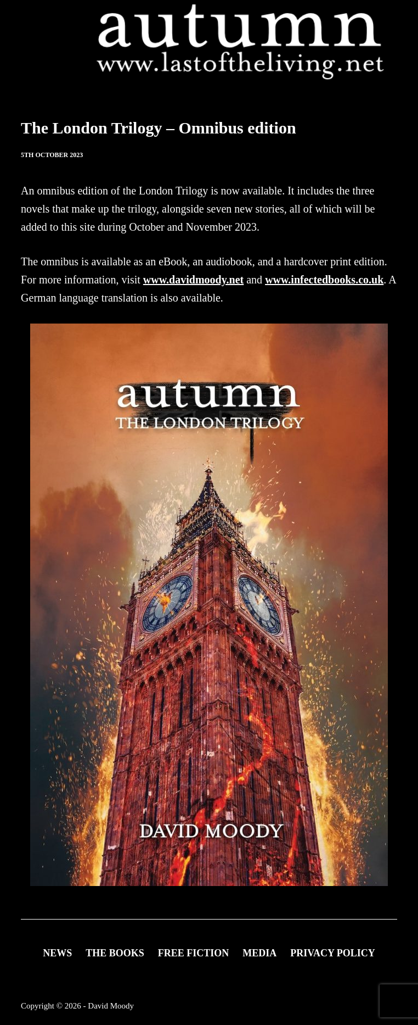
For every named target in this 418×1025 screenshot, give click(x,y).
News (57, 953)
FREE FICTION (193, 953)
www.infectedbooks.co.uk (324, 280)
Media (259, 953)
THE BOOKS (115, 953)
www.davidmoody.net (193, 280)
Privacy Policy (332, 953)
